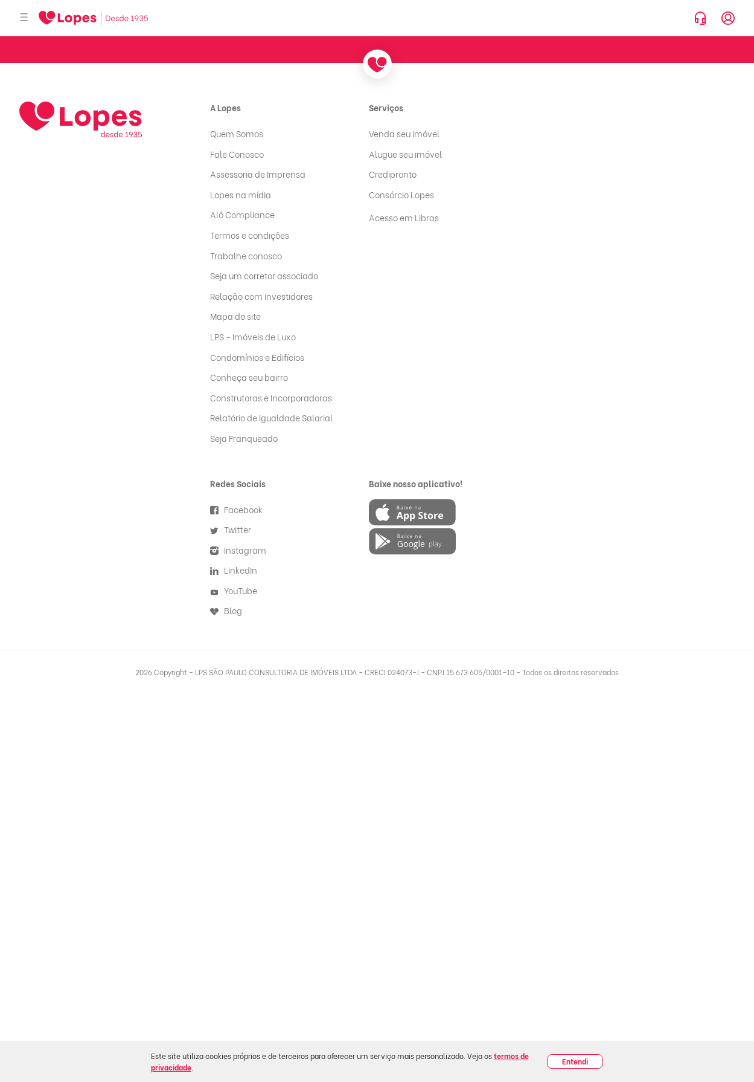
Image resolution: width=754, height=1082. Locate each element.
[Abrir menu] (24, 17)
